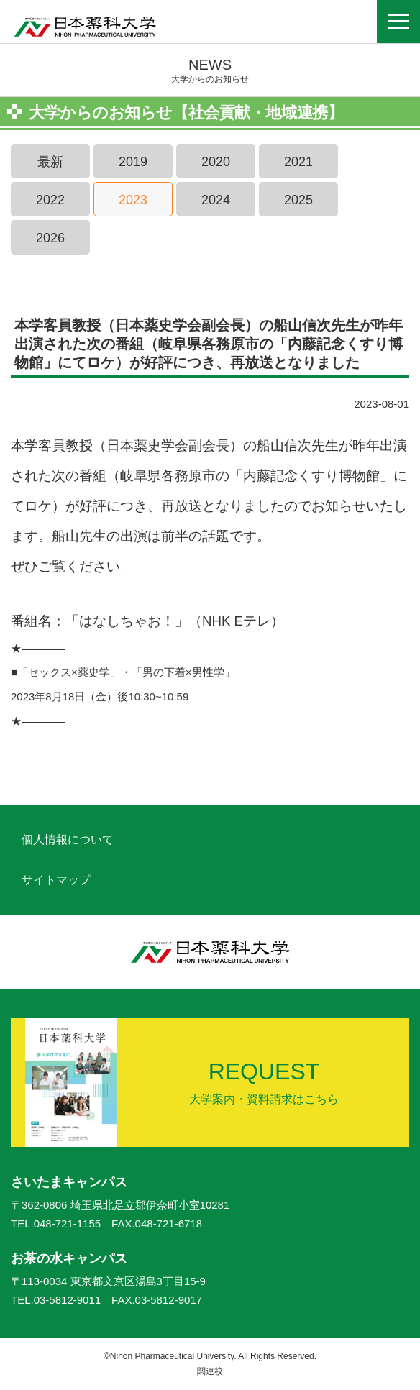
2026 (50, 238)
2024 (215, 200)
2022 (50, 200)
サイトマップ (56, 880)
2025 (298, 200)
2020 (215, 162)
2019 (133, 162)
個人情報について (68, 839)
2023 (133, 200)
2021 (298, 162)
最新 (50, 162)
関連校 (210, 1371)
